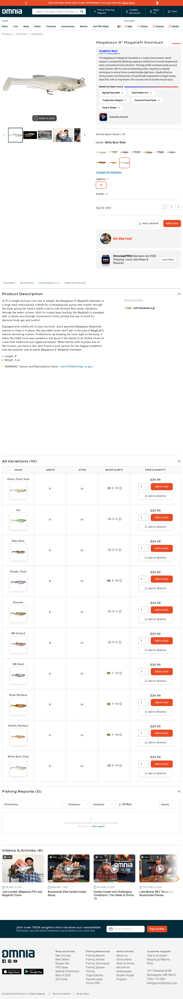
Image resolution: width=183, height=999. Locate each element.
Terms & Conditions (62, 994)
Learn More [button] (168, 259)
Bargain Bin (62, 963)
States (142, 26)
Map (128, 26)
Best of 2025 (63, 975)
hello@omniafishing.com (162, 983)
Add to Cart (172, 223)
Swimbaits (37, 34)
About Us (122, 955)
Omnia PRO (93, 983)
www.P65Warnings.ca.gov (76, 366)
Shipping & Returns (158, 959)
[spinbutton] (144, 486)
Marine (84, 26)
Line (15, 26)
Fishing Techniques (97, 963)
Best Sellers (62, 959)
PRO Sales (61, 967)
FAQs (150, 963)
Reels (37, 26)
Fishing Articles (95, 959)
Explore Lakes (94, 979)
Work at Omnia (125, 963)
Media (174, 26)
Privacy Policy (83, 994)
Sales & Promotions (67, 971)
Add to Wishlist (149, 223)
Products (7, 34)
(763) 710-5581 (156, 979)
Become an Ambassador (124, 969)
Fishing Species (95, 967)
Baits (5, 26)
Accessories (67, 26)
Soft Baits (21, 34)
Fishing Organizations (94, 973)
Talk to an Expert (157, 955)
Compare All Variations (108, 172)
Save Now (128, 2)
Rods (26, 26)
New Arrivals (63, 955)
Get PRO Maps (101, 26)
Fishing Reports (95, 955)
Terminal (51, 26)
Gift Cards (61, 979)
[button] (91, 294)
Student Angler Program (125, 977)
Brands (158, 26)
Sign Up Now (160, 928)
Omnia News (124, 959)
